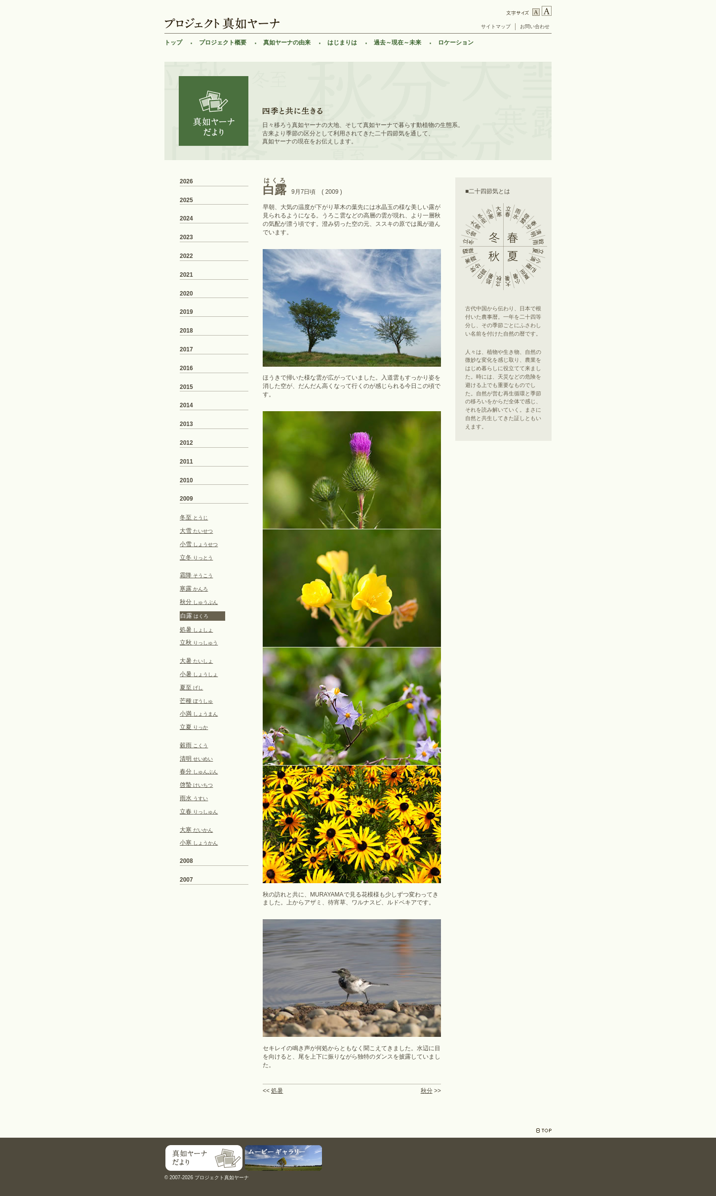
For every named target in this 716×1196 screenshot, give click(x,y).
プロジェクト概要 (222, 42)
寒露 (194, 588)
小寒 (199, 842)
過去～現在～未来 (397, 42)
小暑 (199, 674)
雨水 (194, 798)
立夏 (194, 727)
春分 (199, 771)
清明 (196, 758)
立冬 (196, 557)
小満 (199, 713)
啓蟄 (196, 784)
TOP (544, 1130)
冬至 (194, 517)
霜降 (196, 575)
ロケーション (456, 42)
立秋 (199, 642)
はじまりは (342, 42)
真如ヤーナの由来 (287, 42)
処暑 (277, 1090)
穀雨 (194, 745)
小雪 (199, 544)
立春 (199, 811)
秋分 (427, 1090)
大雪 (196, 530)
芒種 (196, 700)
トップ (173, 42)
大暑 (196, 660)
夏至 (191, 687)
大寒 (196, 829)
